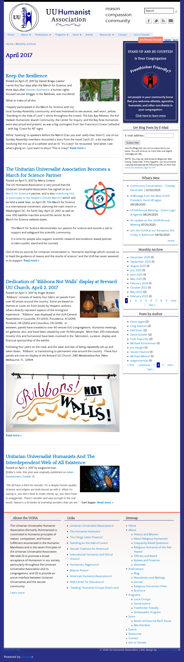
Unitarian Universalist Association (92, 525)
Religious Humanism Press (150, 586)
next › (170, 365)
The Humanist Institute (85, 531)
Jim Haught (137, 347)
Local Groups (142, 599)
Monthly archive (26, 44)
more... (172, 240)
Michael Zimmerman (143, 343)
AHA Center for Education (87, 582)
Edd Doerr (136, 330)
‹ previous (144, 365)
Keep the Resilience (26, 76)
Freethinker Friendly (146, 608)
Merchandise (142, 625)
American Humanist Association (91, 576)
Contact (122, 34)
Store (76, 34)
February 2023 (139, 296)
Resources (105, 34)
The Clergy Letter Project (86, 537)
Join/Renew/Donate (150, 39)
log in (175, 40)
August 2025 (138, 266)
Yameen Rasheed (37, 89)
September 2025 (140, 261)
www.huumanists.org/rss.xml (140, 167)
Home (9, 44)
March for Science (18, 193)
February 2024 (139, 283)
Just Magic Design (169, 649)
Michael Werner (140, 356)
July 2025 (136, 270)
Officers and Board (145, 556)
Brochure (139, 590)
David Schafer (139, 334)
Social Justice (142, 603)
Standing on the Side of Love (89, 543)
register (167, 40)
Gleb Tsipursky (139, 339)
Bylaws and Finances (147, 560)
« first (130, 365)
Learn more (17, 592)
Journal (138, 582)
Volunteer (140, 564)
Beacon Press (79, 570)
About (24, 34)
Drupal (27, 657)
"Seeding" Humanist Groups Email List (94, 587)
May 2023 (136, 292)
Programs (60, 34)
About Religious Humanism (151, 538)
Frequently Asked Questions (151, 543)
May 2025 (136, 279)
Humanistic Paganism (84, 564)
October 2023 (139, 287)
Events (89, 34)
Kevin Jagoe (137, 321)
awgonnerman (139, 360)
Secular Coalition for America (89, 548)
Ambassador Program (147, 612)
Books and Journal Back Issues (152, 621)
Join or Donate (141, 34)
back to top (12, 649)
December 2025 (140, 257)
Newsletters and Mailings (149, 577)
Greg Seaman (138, 326)
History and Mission (146, 534)
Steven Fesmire (139, 352)
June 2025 (136, 274)
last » (152, 305)
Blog (136, 573)
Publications (41, 34)
